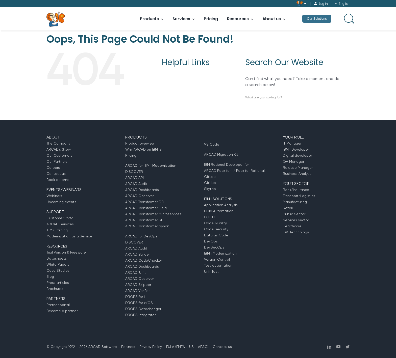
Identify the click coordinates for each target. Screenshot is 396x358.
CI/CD (209, 217)
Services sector (296, 220)
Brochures (54, 289)
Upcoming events (61, 202)
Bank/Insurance (296, 190)
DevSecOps (214, 247)
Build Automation (218, 211)
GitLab (210, 177)
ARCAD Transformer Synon (147, 226)
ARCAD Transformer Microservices (153, 214)
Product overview (140, 143)
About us (273, 19)
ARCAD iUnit (135, 272)
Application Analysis (221, 205)
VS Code (211, 144)
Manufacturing (295, 202)
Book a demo (57, 180)
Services (183, 19)
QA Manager (293, 161)
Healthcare (292, 226)
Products (151, 19)
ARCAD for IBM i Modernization (150, 165)
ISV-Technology (296, 232)
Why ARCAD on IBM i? (143, 149)
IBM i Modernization (220, 253)
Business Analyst (297, 174)
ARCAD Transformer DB (144, 202)
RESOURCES (56, 246)
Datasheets (56, 258)
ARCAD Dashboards (142, 190)
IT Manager (292, 143)
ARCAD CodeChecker (143, 260)
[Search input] (348, 18)
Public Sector (294, 214)
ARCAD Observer (139, 196)
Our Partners (56, 161)
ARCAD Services (60, 224)
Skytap (210, 189)
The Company (58, 143)
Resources (240, 19)
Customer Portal (60, 218)
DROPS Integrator (140, 315)
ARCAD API (134, 178)
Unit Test (211, 271)
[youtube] (338, 347)
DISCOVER (134, 172)
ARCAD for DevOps (141, 236)
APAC (202, 347)
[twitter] (347, 347)
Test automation (218, 265)
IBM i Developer (296, 149)
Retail (288, 208)
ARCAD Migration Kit (221, 154)
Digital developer (297, 155)
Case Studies (57, 270)
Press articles (57, 283)
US (191, 347)
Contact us (56, 174)
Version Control (217, 259)
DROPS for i (135, 297)
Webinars (54, 196)
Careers (53, 168)
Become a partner (62, 311)
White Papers (57, 264)
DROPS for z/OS (139, 303)
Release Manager (298, 168)
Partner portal (58, 305)
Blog (50, 276)
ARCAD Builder (137, 254)
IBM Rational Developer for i (227, 164)
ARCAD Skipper (138, 285)
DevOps (211, 241)
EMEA (180, 347)
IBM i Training (57, 230)
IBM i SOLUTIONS (218, 199)
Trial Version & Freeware (66, 252)
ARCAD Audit (136, 184)
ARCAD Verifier (137, 291)
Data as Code (216, 235)
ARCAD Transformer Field (146, 208)
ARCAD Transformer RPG (145, 220)
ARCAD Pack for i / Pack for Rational (234, 171)
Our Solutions (317, 18)
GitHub (210, 183)
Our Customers (59, 155)
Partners (128, 347)
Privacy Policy (150, 347)
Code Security (216, 229)
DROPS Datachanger (143, 309)
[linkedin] (329, 347)
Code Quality (215, 223)
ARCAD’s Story (58, 149)
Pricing (211, 19)
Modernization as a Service (69, 236)
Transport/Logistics (299, 196)
